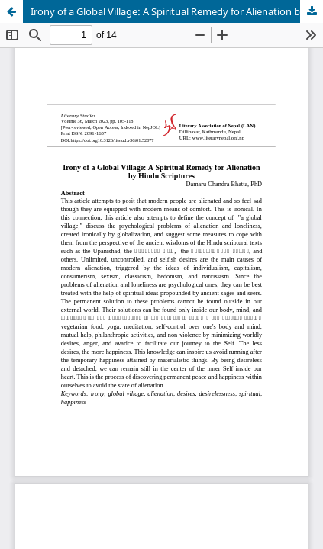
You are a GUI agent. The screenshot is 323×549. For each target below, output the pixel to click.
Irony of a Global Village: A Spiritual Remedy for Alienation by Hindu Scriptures (177, 11)
